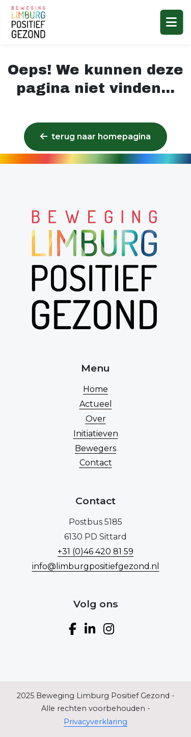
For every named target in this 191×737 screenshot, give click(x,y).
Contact (95, 463)
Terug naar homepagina (95, 136)
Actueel (95, 404)
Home (95, 389)
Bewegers (95, 448)
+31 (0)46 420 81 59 (95, 551)
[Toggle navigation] (171, 22)
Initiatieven (95, 433)
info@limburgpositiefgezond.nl (95, 566)
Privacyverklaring (95, 721)
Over (96, 419)
